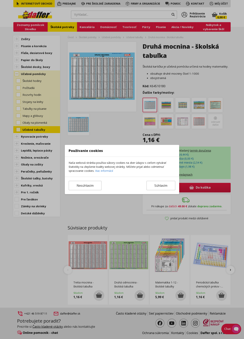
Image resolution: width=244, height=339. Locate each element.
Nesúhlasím (85, 185)
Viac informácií (104, 171)
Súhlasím (160, 185)
